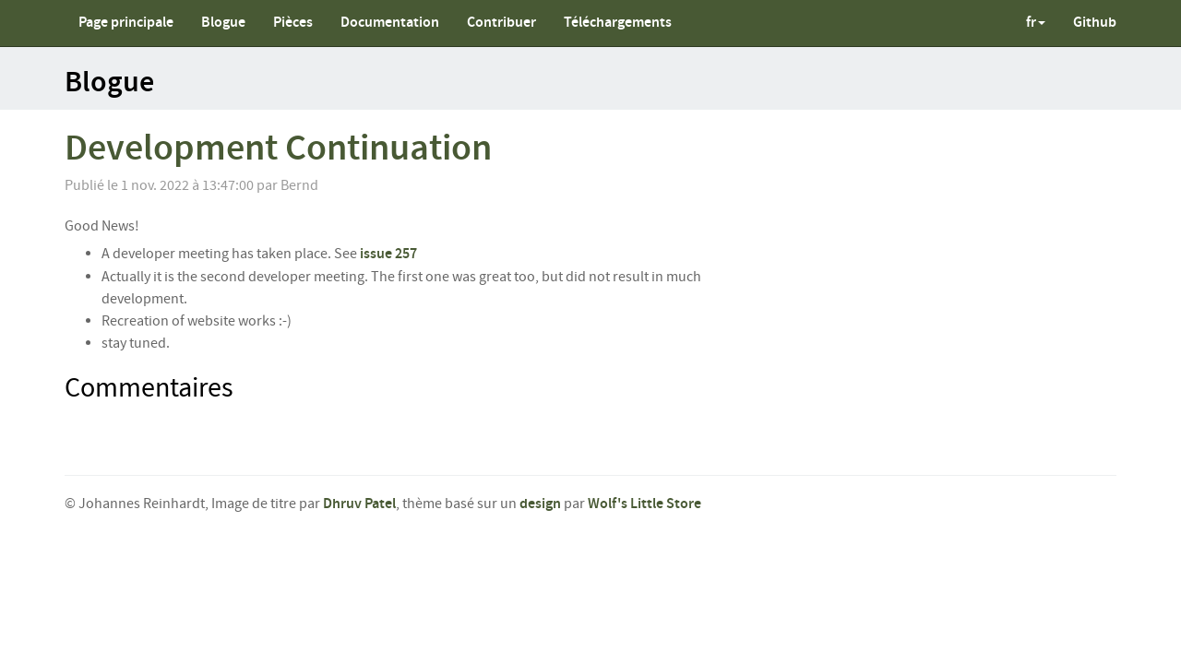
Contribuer (501, 22)
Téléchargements (618, 22)
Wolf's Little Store (644, 504)
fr (1035, 22)
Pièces (293, 22)
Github (1094, 22)
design (540, 504)
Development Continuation (278, 148)
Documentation (389, 22)
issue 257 (388, 254)
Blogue (223, 22)
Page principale (125, 22)
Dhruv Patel (359, 504)
